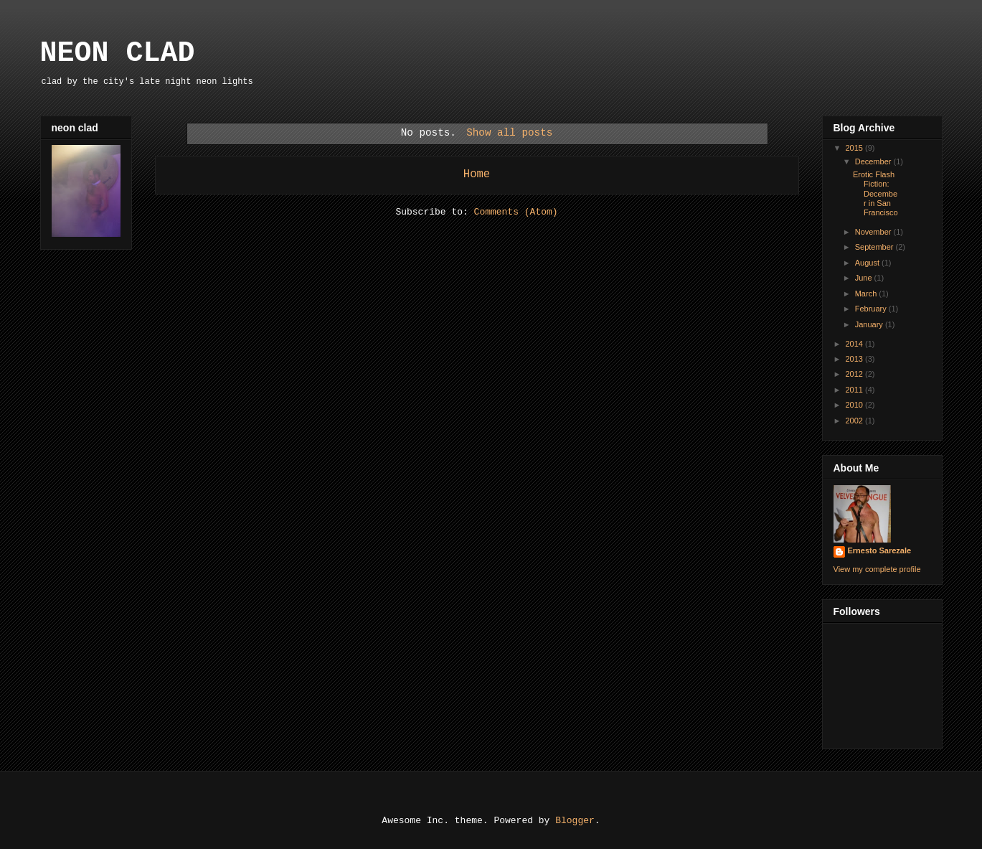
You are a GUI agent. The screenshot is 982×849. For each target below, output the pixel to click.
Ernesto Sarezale (880, 550)
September (875, 247)
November (874, 232)
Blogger (575, 820)
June (864, 277)
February (872, 308)
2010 (856, 404)
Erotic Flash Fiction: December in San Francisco (875, 193)
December (874, 161)
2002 (856, 420)
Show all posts (509, 133)
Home (476, 174)
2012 (856, 374)
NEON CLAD (117, 53)
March (867, 293)
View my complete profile (877, 569)
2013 (856, 359)
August (868, 262)
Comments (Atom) (516, 212)
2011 (856, 389)
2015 (856, 148)
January (870, 324)
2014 (856, 343)
